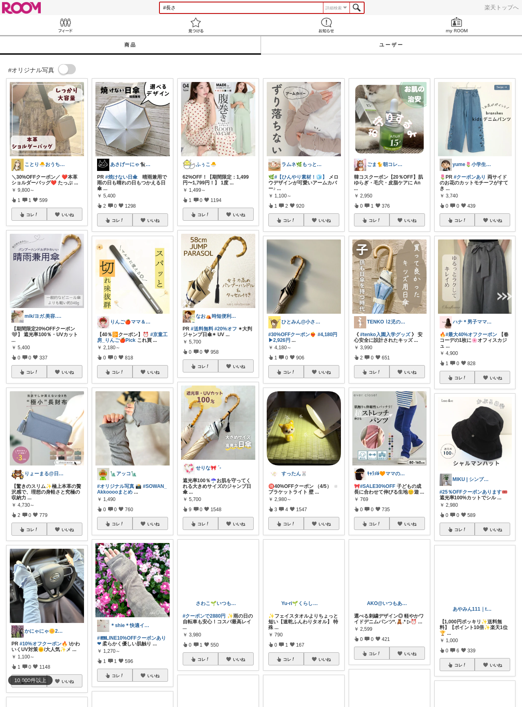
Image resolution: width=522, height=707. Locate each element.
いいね (68, 215)
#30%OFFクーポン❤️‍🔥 (292, 334)
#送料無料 (202, 329)
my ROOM (457, 25)
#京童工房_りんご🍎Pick (132, 337)
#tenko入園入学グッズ (385, 334)
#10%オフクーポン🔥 (44, 644)
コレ (32, 215)
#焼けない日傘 (121, 177)
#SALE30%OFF (378, 486)
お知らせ (326, 25)
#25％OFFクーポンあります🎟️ (474, 492)
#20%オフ (226, 329)
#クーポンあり (470, 177)
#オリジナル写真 (115, 486)
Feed (65, 25)
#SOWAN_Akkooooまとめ (132, 489)
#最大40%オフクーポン (472, 334)
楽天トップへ (501, 7)
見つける (195, 25)
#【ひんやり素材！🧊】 (300, 177)
